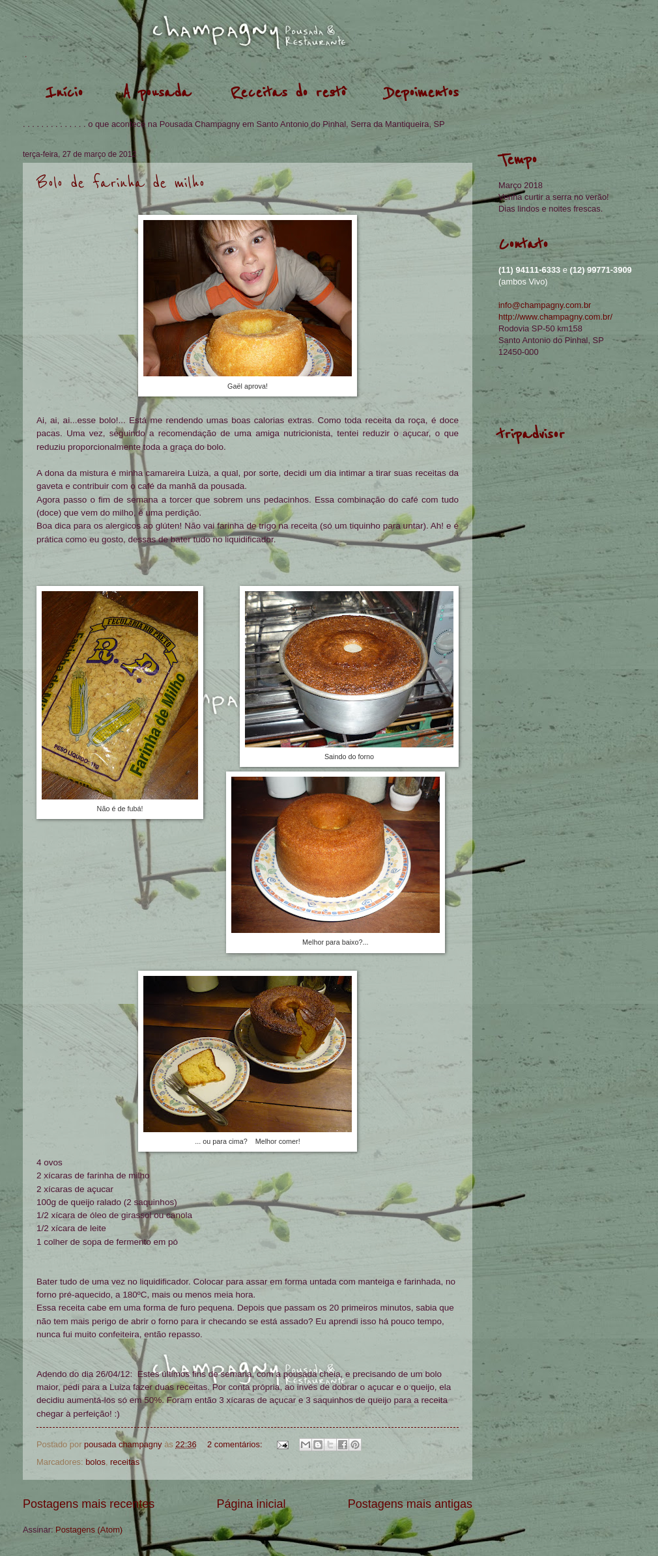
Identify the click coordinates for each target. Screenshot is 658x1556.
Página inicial (250, 1503)
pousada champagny (40, 36)
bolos (95, 1462)
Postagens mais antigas (410, 1503)
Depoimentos (422, 93)
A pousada (156, 93)
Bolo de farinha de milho (120, 183)
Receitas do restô (288, 93)
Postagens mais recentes (88, 1503)
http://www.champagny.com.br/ (555, 317)
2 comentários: (236, 1444)
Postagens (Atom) (88, 1530)
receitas (124, 1462)
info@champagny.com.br (544, 305)
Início (64, 93)
